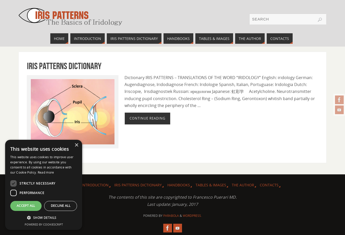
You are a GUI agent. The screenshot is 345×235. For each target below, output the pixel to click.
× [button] (76, 145)
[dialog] (43, 185)
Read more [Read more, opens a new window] (46, 172)
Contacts (269, 185)
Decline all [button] (60, 206)
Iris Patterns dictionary (64, 66)
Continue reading (147, 118)
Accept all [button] (26, 206)
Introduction (95, 185)
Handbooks (178, 185)
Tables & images (211, 185)
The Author (243, 185)
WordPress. (192, 215)
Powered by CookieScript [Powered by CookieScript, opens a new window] (44, 224)
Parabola (171, 215)
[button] (43, 217)
